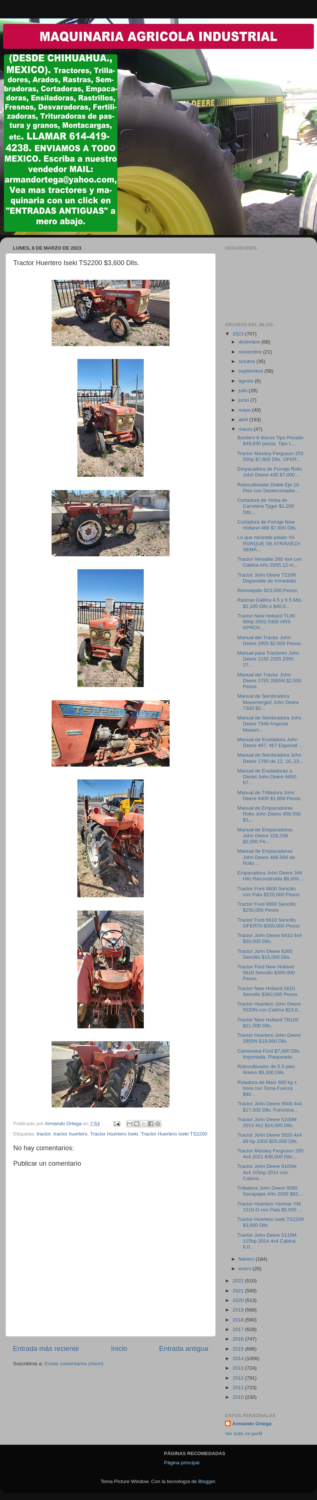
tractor (44, 1134)
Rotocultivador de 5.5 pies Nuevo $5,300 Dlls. (266, 1069)
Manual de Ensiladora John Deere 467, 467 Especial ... (270, 742)
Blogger (206, 1481)
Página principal (181, 1462)
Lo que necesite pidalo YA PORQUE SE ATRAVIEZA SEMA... (268, 543)
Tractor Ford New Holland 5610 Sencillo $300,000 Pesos (266, 972)
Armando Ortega (252, 1423)
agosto (246, 381)
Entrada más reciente (46, 1348)
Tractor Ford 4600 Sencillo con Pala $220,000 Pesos (268, 891)
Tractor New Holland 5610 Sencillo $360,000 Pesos (267, 991)
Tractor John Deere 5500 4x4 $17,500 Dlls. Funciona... (269, 1106)
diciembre (249, 342)
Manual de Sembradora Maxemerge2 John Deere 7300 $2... (268, 702)
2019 (239, 1310)
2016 (239, 1339)
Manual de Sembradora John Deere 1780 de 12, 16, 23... (270, 758)
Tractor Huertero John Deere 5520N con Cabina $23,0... (269, 1007)
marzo (246, 429)
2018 (239, 1320)
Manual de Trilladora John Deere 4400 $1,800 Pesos (269, 795)
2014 (239, 1358)
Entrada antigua (183, 1348)
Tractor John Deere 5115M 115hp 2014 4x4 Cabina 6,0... (267, 1241)
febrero (247, 1259)
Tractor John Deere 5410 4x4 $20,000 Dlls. (269, 938)
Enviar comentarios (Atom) (74, 1363)
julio (243, 390)
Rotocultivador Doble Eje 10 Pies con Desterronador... (268, 487)
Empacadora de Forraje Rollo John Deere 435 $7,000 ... (269, 472)
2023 (239, 334)
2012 (239, 1378)
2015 (239, 1349)
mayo (245, 410)
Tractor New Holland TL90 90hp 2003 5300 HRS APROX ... (266, 621)
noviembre (250, 352)
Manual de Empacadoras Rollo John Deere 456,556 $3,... (269, 814)
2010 (239, 1397)
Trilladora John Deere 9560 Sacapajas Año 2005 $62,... (270, 1191)
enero (245, 1268)
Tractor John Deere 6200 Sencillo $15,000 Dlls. (265, 954)
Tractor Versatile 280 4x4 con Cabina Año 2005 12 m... (269, 562)
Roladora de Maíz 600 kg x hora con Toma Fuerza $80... (267, 1088)
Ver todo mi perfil (243, 1433)
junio (244, 400)
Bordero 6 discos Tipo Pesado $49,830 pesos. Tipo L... (270, 440)
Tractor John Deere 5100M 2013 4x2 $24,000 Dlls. (267, 1122)
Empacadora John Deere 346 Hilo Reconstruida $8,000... (270, 875)
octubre (247, 361)
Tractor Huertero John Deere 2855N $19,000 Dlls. (269, 1038)
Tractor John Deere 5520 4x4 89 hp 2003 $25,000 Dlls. (269, 1138)
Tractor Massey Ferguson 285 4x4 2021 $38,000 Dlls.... (270, 1153)
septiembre (251, 371)
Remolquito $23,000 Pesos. (268, 590)
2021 (239, 1290)
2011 (239, 1387)
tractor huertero (70, 1134)
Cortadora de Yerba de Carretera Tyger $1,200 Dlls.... (265, 506)
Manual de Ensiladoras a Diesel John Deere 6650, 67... (267, 776)
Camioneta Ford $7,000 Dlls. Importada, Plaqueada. (269, 1054)
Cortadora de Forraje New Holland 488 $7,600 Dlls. (267, 525)
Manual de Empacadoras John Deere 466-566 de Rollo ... (266, 857)
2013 (239, 1368)
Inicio (119, 1348)
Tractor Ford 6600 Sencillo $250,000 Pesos (266, 907)
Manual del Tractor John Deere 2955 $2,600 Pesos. (269, 640)
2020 (239, 1300)
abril (243, 419)
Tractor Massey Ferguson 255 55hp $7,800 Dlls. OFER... (270, 456)
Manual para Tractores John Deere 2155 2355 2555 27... (268, 659)
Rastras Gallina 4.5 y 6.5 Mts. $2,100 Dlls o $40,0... (270, 603)
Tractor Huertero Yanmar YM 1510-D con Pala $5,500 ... (269, 1206)
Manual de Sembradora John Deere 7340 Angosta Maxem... (269, 723)
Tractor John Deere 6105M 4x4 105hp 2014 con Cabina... (267, 1172)
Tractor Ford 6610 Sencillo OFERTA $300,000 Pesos (268, 923)
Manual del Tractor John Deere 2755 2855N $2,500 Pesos (269, 680)
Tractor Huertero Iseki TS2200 (174, 1134)
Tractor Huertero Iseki (114, 1134)
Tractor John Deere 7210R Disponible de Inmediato (266, 578)
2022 (239, 1281)
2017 (239, 1329)
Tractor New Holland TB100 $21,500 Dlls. (268, 1022)
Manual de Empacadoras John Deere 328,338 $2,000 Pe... (265, 835)
